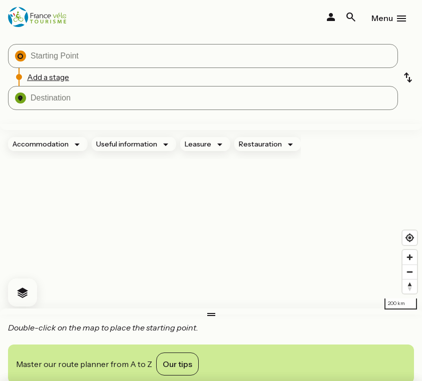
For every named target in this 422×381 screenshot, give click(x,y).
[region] (211, 219)
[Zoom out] (409, 271)
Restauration (260, 144)
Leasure (198, 144)
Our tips (177, 364)
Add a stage (48, 77)
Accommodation (41, 144)
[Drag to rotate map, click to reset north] (409, 286)
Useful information (126, 144)
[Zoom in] (409, 257)
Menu (382, 18)
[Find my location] (409, 237)
